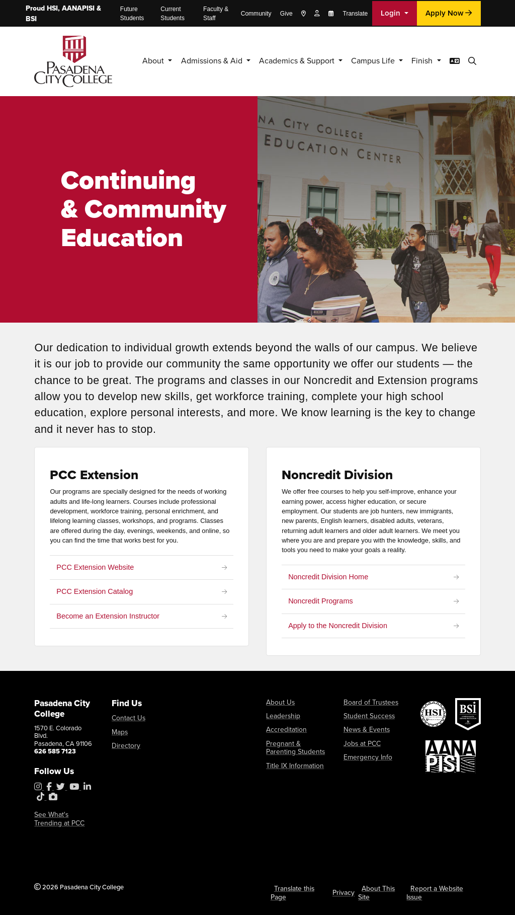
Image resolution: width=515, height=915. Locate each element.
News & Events (364, 728)
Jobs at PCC (361, 741)
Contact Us (127, 718)
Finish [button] (420, 60)
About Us (279, 702)
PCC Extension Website (95, 567)
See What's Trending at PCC (63, 819)
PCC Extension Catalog (95, 591)
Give (286, 13)
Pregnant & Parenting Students (296, 745)
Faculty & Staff (215, 14)
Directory (124, 744)
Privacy (344, 891)
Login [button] (391, 13)
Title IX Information (292, 763)
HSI (52, 8)
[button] (472, 61)
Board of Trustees (368, 702)
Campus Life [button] (367, 60)
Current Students (172, 14)
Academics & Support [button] (285, 60)
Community (256, 13)
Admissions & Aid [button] (193, 60)
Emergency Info (365, 755)
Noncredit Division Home (328, 577)
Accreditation (284, 728)
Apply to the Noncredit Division (338, 626)
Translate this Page (291, 892)
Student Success (367, 715)
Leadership (281, 715)
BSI (31, 19)
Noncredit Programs (321, 601)
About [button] (131, 60)
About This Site (375, 892)
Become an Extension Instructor (108, 616)
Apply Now (448, 13)
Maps (119, 731)
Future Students (132, 14)
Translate (355, 13)
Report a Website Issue (433, 892)
